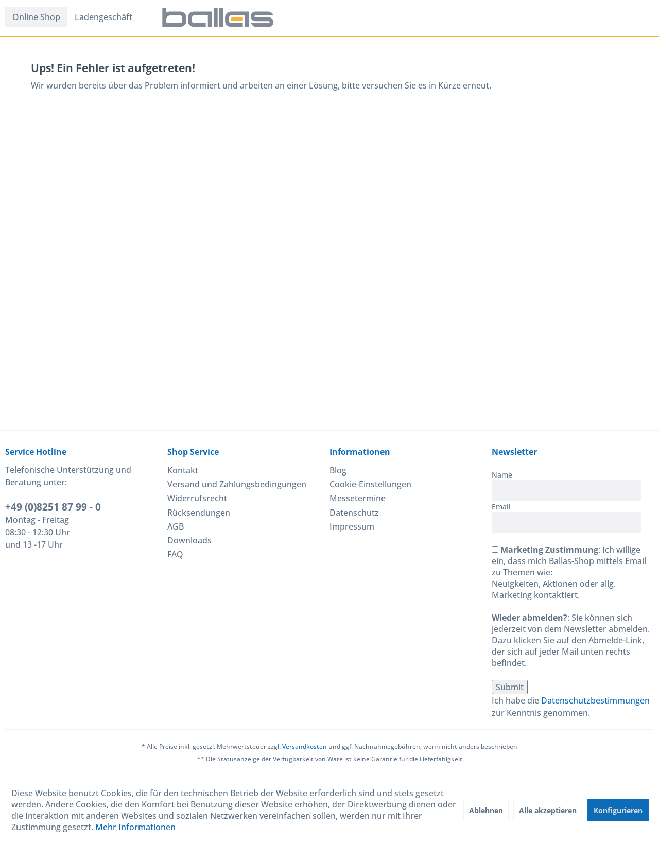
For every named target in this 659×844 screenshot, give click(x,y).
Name (502, 475)
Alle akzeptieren (548, 810)
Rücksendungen (198, 512)
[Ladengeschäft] (103, 17)
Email (501, 507)
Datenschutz (354, 512)
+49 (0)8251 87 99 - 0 (53, 507)
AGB (175, 526)
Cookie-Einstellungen (370, 484)
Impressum (352, 526)
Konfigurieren (618, 810)
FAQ (175, 554)
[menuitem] (36, 17)
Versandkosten (304, 746)
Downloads (189, 540)
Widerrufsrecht (197, 498)
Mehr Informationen (135, 827)
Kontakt (182, 470)
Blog (338, 470)
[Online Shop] (36, 17)
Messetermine (358, 498)
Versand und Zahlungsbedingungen (236, 484)
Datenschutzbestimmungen (595, 700)
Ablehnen (486, 810)
